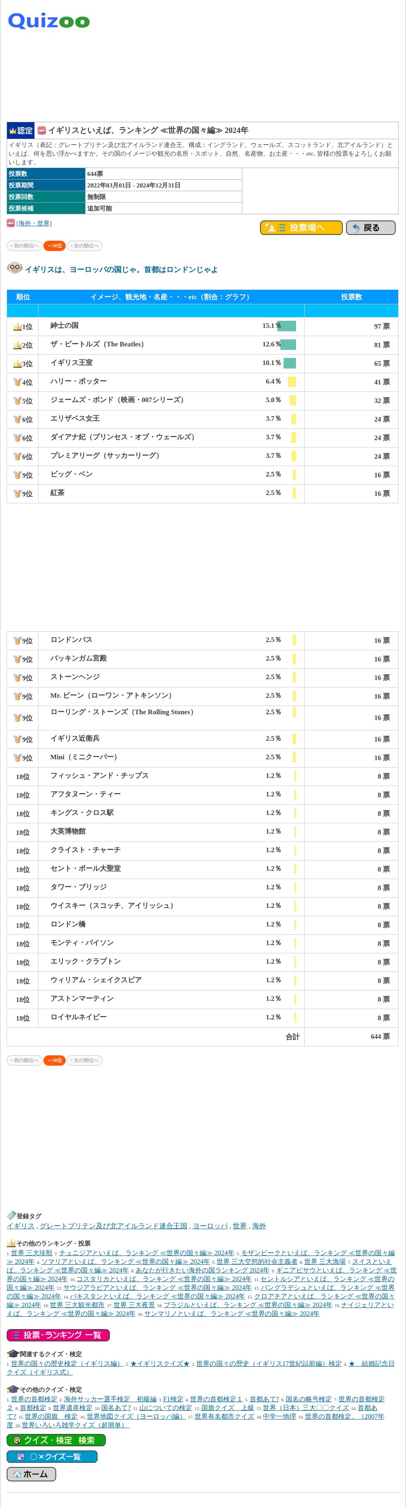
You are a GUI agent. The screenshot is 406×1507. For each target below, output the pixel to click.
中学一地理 (279, 1416)
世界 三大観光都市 (77, 1304)
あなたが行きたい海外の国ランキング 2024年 (203, 1270)
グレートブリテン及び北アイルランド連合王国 (113, 1226)
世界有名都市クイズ (224, 1416)
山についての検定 (165, 1407)
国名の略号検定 (309, 1399)
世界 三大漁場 (325, 1261)
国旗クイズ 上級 (227, 1407)
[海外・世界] (34, 223)
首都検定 (33, 1407)
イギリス (21, 1226)
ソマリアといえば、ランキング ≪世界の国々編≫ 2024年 (125, 1261)
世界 (240, 1226)
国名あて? (116, 1407)
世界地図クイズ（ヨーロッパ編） (136, 1416)
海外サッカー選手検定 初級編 (110, 1399)
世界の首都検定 (34, 1399)
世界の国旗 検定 (51, 1416)
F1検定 (173, 1399)
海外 (259, 1226)
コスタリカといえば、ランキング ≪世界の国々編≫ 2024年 (164, 1278)
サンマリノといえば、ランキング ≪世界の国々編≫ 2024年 (232, 1313)
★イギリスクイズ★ (160, 1363)
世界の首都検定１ (216, 1399)
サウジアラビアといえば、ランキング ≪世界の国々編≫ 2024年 (157, 1287)
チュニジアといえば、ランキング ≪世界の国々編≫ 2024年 (146, 1252)
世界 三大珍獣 (32, 1252)
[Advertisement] (289, 62)
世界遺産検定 (73, 1407)
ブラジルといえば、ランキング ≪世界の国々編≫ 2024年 (248, 1304)
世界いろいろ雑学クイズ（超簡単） (75, 1425)
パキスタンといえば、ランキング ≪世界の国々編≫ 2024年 (157, 1296)
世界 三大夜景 (134, 1304)
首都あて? (264, 1399)
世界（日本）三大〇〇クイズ (306, 1407)
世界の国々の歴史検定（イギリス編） (67, 1363)
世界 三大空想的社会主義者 (257, 1261)
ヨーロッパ (210, 1226)
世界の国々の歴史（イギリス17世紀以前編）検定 (269, 1363)
